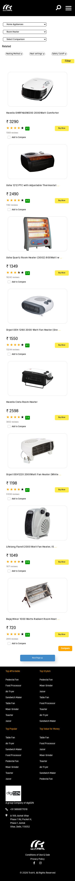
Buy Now (61, 128)
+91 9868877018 (16, 809)
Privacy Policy (37, 859)
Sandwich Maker (14, 697)
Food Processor (13, 685)
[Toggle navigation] (68, 8)
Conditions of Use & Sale (37, 855)
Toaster (9, 715)
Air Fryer (10, 691)
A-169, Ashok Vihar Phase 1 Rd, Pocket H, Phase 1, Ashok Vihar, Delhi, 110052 (21, 821)
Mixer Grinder (12, 709)
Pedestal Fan (12, 680)
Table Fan (10, 703)
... (58, 185)
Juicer (8, 721)
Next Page (37, 658)
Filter (68, 61)
